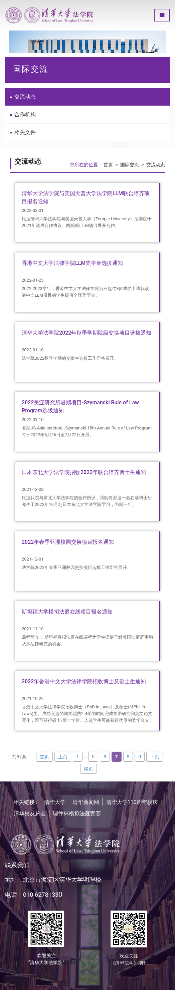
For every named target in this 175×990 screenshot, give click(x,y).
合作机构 (23, 114)
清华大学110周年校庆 (132, 802)
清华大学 (54, 802)
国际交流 (129, 165)
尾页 (88, 768)
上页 (62, 756)
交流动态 (23, 97)
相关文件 (23, 132)
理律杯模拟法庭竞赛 (77, 813)
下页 (154, 756)
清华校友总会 (30, 813)
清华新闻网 (85, 802)
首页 (108, 165)
